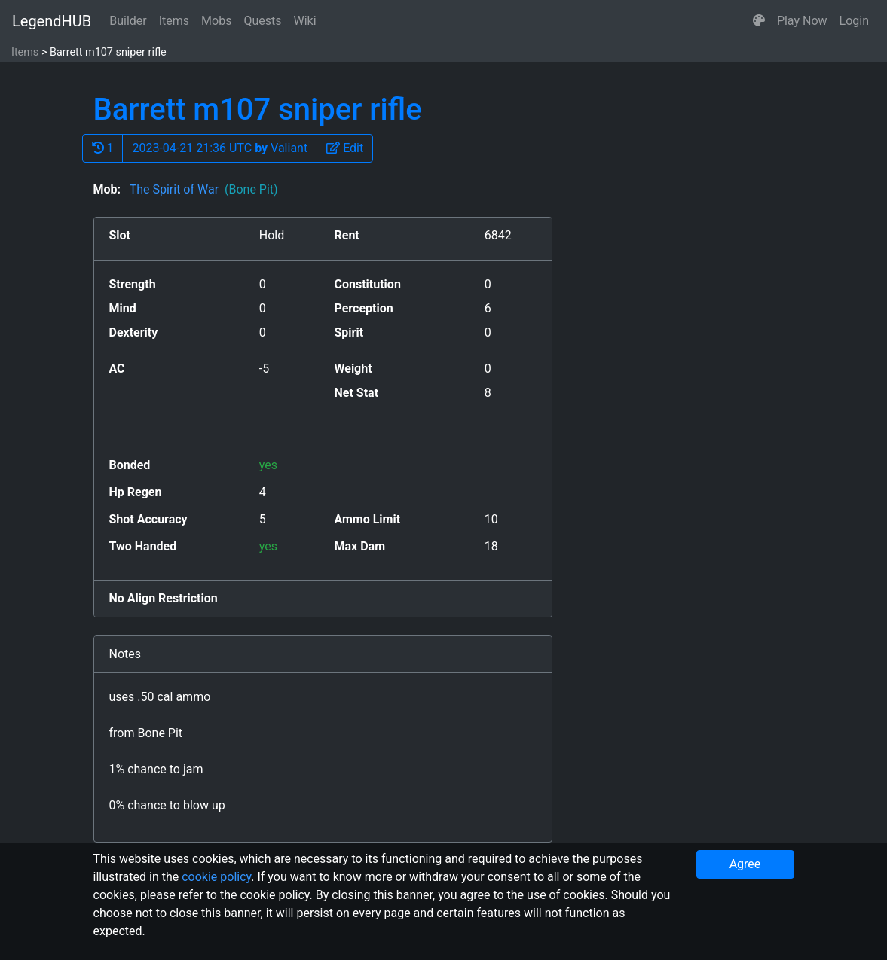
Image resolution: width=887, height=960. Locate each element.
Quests (262, 21)
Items (174, 21)
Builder (128, 21)
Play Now (802, 21)
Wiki (305, 21)
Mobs (216, 21)
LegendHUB (51, 21)
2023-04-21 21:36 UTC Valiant (219, 148)
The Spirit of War (202, 189)
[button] (759, 21)
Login (854, 21)
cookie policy (216, 877)
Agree (745, 864)
